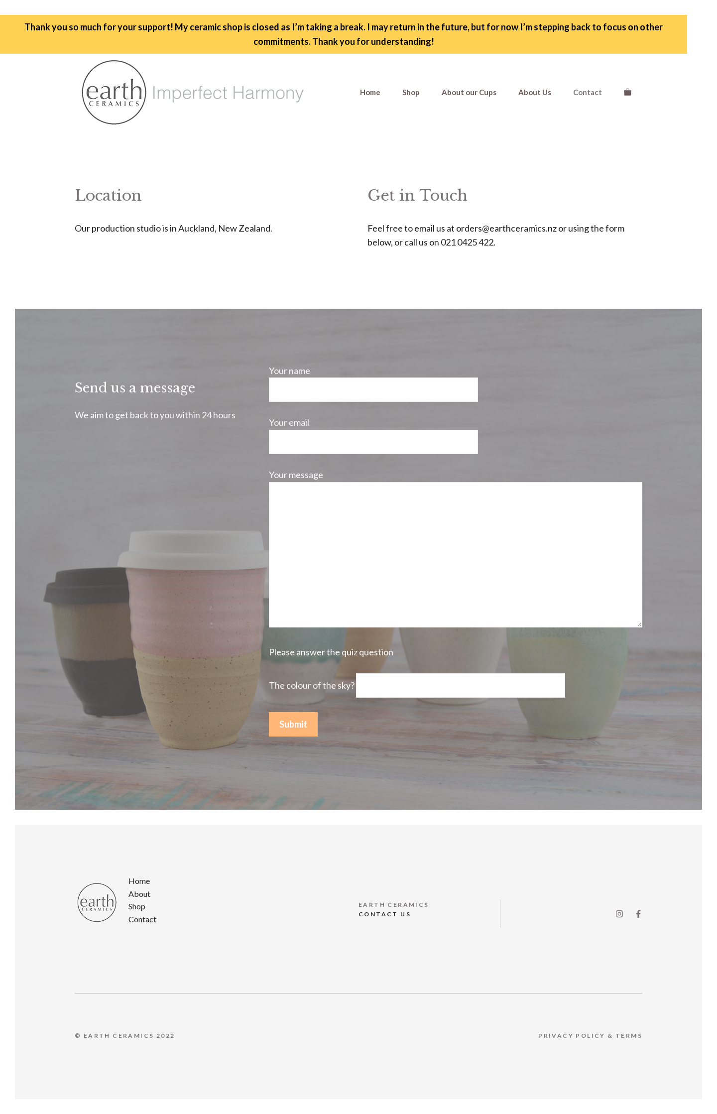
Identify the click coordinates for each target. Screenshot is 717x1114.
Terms (628, 1035)
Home (370, 92)
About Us (534, 92)
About (139, 893)
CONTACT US (384, 914)
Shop (411, 92)
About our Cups (469, 92)
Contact (587, 92)
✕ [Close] (706, 557)
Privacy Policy (571, 1035)
